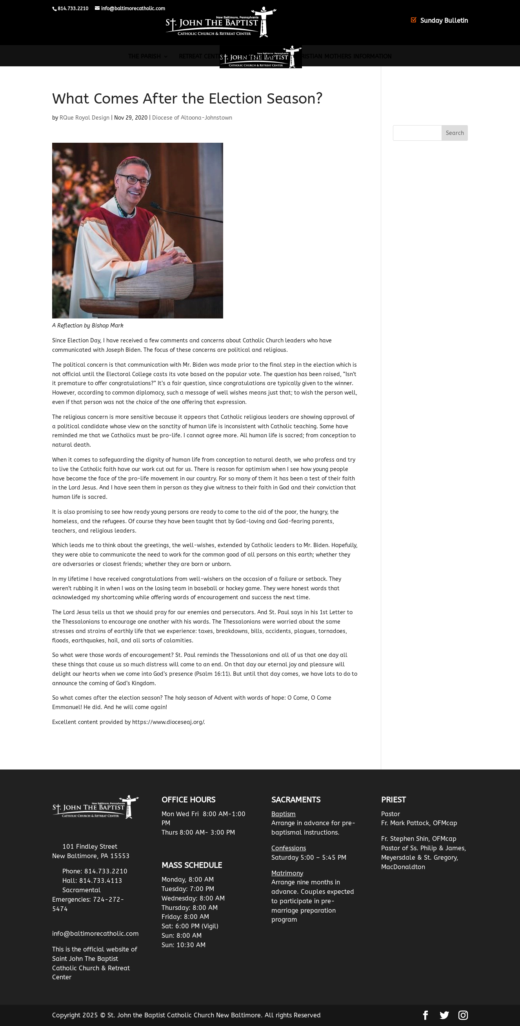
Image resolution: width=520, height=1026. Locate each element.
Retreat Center (202, 57)
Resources (259, 57)
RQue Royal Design (84, 118)
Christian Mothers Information (342, 57)
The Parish (144, 57)
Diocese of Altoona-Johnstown (192, 118)
